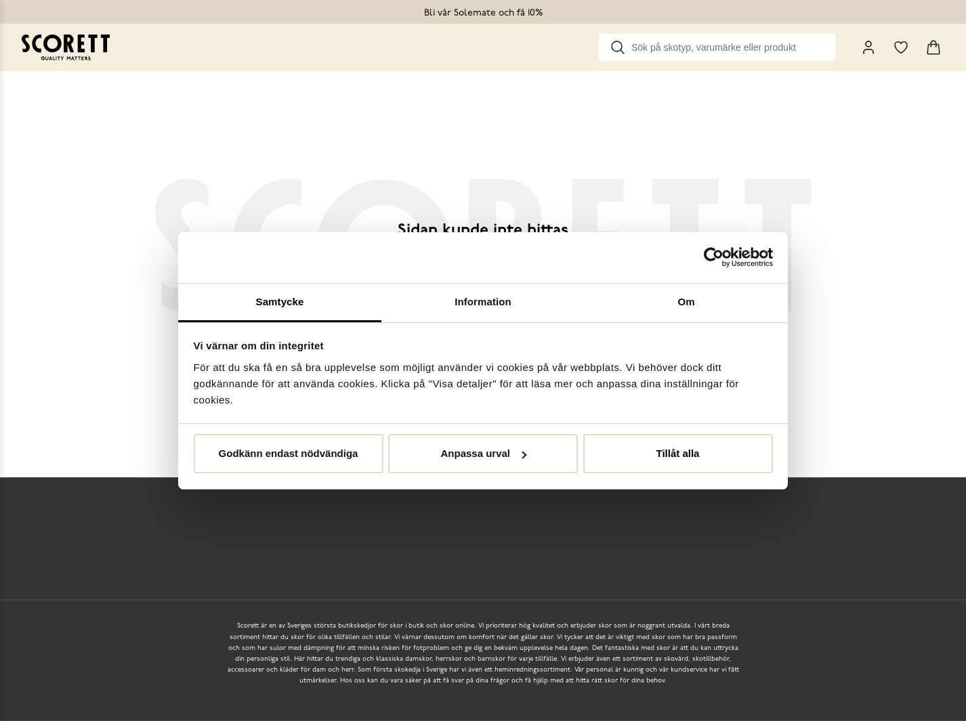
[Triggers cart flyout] (933, 47)
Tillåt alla (678, 453)
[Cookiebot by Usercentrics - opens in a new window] (713, 257)
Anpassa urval (483, 453)
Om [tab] (685, 301)
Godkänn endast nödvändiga (288, 453)
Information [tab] (483, 301)
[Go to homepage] (66, 47)
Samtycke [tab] (280, 301)
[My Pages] (868, 47)
